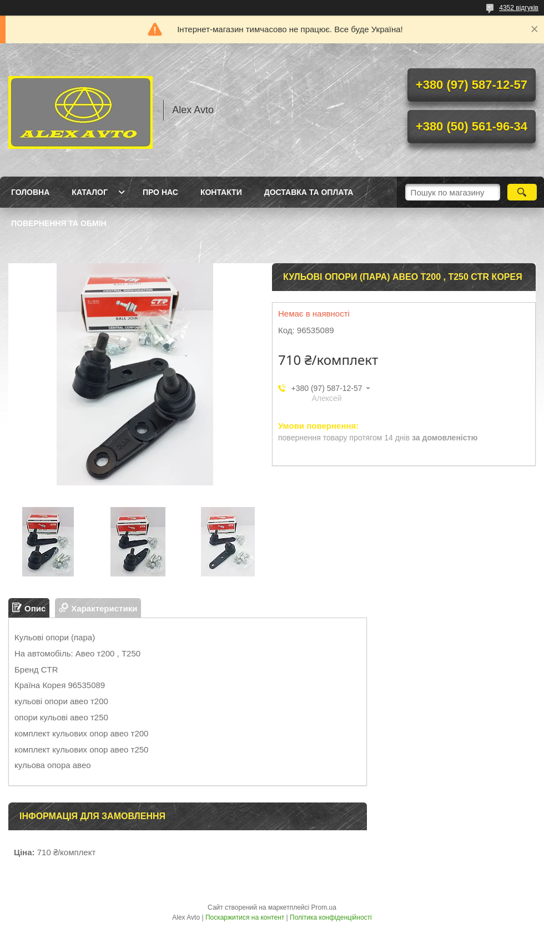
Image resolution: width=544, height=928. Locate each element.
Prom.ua (323, 907)
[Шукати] (522, 192)
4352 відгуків (518, 8)
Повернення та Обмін (59, 223)
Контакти (221, 192)
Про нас (160, 192)
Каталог (90, 192)
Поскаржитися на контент (244, 917)
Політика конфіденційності (331, 917)
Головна (30, 192)
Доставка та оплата (309, 192)
